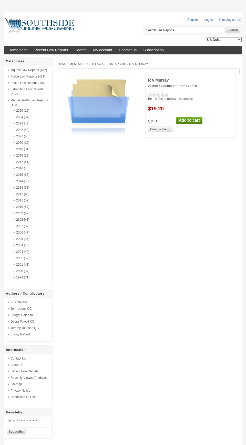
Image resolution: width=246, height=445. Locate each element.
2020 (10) (22, 142)
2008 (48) (22, 219)
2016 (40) (22, 168)
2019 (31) (22, 149)
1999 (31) (22, 277)
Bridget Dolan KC (22, 315)
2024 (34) (22, 117)
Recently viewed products (29, 378)
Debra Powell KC (22, 321)
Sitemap (16, 384)
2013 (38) (22, 187)
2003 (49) (22, 252)
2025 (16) (22, 110)
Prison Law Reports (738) (28, 83)
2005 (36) (22, 239)
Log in (208, 20)
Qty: (151, 120)
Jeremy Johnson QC (25, 328)
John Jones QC (21, 309)
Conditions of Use (23, 397)
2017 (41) (22, 162)
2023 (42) (22, 123)
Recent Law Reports (51, 50)
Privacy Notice (20, 390)
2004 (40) (22, 245)
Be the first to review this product (170, 99)
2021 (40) (22, 136)
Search (81, 50)
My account (102, 50)
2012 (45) (22, 194)
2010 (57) (22, 207)
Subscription (153, 50)
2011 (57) (22, 200)
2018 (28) (22, 155)
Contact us (128, 50)
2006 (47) (22, 232)
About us (17, 365)
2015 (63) (22, 175)
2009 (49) (22, 213)
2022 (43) (22, 130)
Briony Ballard (20, 334)
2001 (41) (22, 264)
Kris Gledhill (19, 302)
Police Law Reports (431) (28, 76)
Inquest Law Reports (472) (29, 70)
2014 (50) (22, 181)
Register (193, 20)
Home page (18, 50)
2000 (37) (22, 271)
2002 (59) (22, 258)
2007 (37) (22, 226)
